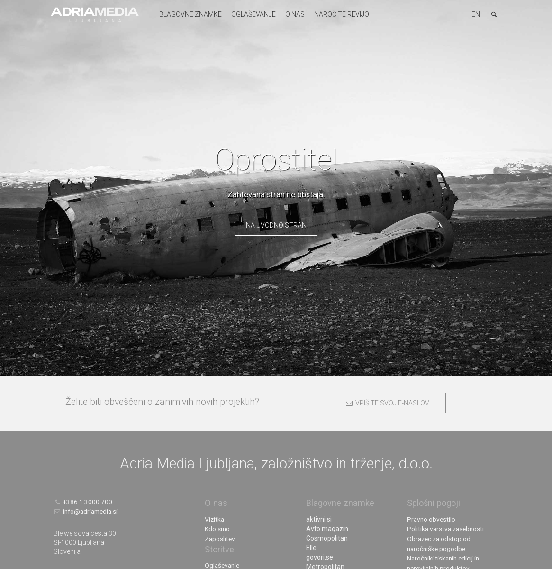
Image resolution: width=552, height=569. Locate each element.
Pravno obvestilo (432, 519)
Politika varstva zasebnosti (447, 528)
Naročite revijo (340, 14)
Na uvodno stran (276, 225)
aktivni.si (319, 519)
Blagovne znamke (189, 14)
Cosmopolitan (327, 538)
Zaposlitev (220, 538)
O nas (293, 14)
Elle (311, 547)
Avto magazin (327, 528)
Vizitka (215, 519)
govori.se (319, 557)
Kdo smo (218, 528)
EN (475, 14)
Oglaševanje (252, 14)
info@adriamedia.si (88, 511)
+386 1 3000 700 (83, 501)
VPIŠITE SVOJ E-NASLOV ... (389, 403)
